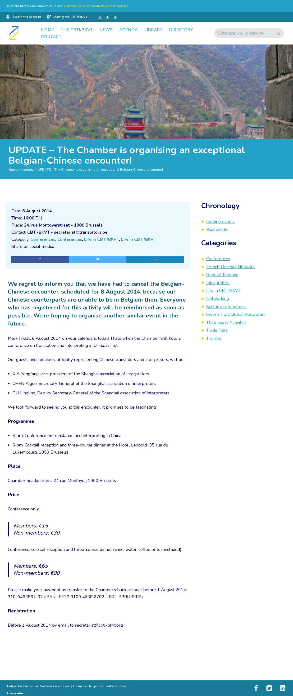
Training (214, 338)
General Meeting (222, 274)
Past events (217, 229)
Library (153, 29)
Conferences (43, 240)
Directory (181, 29)
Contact (51, 37)
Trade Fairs (217, 330)
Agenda (128, 29)
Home (47, 29)
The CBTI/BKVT (77, 29)
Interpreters (217, 283)
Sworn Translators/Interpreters (236, 314)
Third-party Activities (226, 322)
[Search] (243, 33)
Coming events (220, 221)
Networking (217, 298)
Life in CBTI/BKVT (103, 240)
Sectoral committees (226, 306)
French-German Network (230, 267)
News (106, 29)
